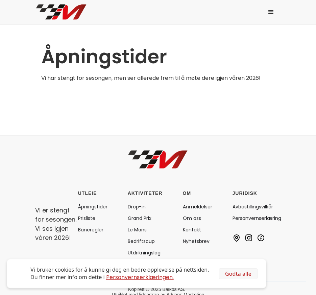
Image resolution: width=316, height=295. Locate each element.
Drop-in (137, 206)
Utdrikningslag (144, 252)
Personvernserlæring (257, 218)
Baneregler (90, 229)
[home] (66, 12)
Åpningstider (92, 206)
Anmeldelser (197, 206)
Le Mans (137, 229)
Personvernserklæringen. (140, 277)
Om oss (192, 218)
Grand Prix (139, 218)
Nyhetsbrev (196, 241)
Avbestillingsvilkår (253, 206)
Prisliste (86, 218)
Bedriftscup (141, 241)
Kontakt (192, 229)
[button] (271, 12)
